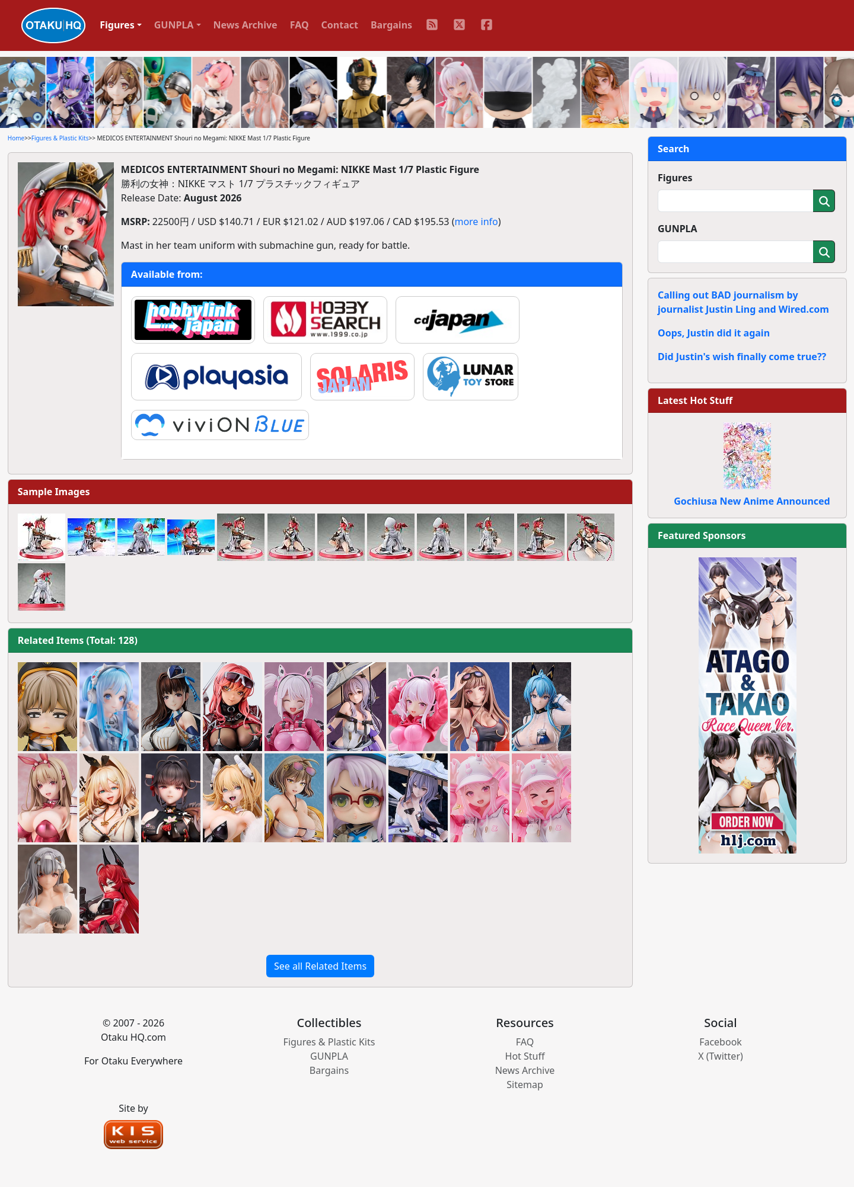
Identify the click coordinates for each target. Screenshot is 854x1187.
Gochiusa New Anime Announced (752, 501)
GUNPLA (677, 228)
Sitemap (524, 1084)
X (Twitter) (720, 1056)
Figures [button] (117, 24)
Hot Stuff (525, 1056)
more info (476, 221)
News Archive (246, 24)
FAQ (299, 24)
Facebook (720, 1041)
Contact (339, 24)
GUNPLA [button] (174, 24)
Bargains (391, 24)
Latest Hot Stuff (695, 400)
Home (16, 138)
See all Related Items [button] (320, 966)
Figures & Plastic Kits (60, 138)
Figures (675, 177)
